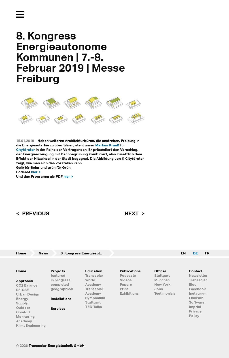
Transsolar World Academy (94, 280)
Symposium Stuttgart (95, 300)
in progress (60, 280)
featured (58, 275)
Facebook (197, 289)
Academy (24, 321)
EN (183, 253)
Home (21, 253)
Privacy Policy (195, 313)
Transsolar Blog (198, 282)
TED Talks (93, 306)
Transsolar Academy (94, 291)
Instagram (197, 293)
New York (162, 284)
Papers (126, 284)
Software (196, 302)
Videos (126, 280)
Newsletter (198, 275)
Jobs (158, 289)
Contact (195, 271)
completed (60, 284)
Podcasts (128, 275)
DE (195, 253)
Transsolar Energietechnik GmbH (57, 345)
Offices (160, 271)
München (162, 280)
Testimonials (165, 293)
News (43, 253)
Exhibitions (129, 293)
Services (58, 308)
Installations (61, 298)
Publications (130, 271)
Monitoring (25, 316)
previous (35, 213)
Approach (24, 281)
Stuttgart (162, 275)
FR (207, 253)
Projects (58, 271)
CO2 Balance (26, 285)
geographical (62, 289)
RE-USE (22, 289)
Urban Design (27, 294)
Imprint (195, 306)
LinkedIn (196, 298)
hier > (35, 172)
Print (124, 289)
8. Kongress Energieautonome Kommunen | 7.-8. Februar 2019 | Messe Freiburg (87, 253)
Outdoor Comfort (23, 309)
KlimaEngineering (28, 325)
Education (93, 271)
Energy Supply (22, 300)
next (132, 213)
